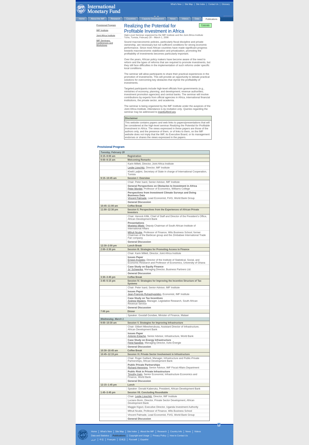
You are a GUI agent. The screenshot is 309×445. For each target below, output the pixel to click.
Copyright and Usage (139, 435)
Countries (131, 19)
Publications (211, 19)
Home (82, 19)
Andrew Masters (137, 301)
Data (197, 19)
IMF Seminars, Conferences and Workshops (104, 42)
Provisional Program (106, 25)
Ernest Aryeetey (136, 260)
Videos (185, 19)
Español (144, 439)
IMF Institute (102, 30)
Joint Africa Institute (105, 35)
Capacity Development (153, 19)
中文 (102, 439)
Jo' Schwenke (135, 269)
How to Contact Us (179, 435)
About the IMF (97, 19)
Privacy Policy (159, 435)
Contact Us (213, 4)
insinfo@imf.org (167, 111)
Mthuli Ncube (135, 232)
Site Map (189, 4)
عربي (93, 439)
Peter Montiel (135, 188)
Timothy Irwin (135, 374)
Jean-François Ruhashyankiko (144, 294)
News (173, 19)
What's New (176, 4)
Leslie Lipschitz (136, 167)
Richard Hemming (138, 367)
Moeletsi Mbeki (136, 225)
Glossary (226, 4)
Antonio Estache (137, 336)
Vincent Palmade (137, 198)
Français (205, 25)
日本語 (122, 439)
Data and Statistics (100, 435)
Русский (133, 439)
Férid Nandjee (135, 342)
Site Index (200, 4)
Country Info (176, 431)
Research (115, 19)
